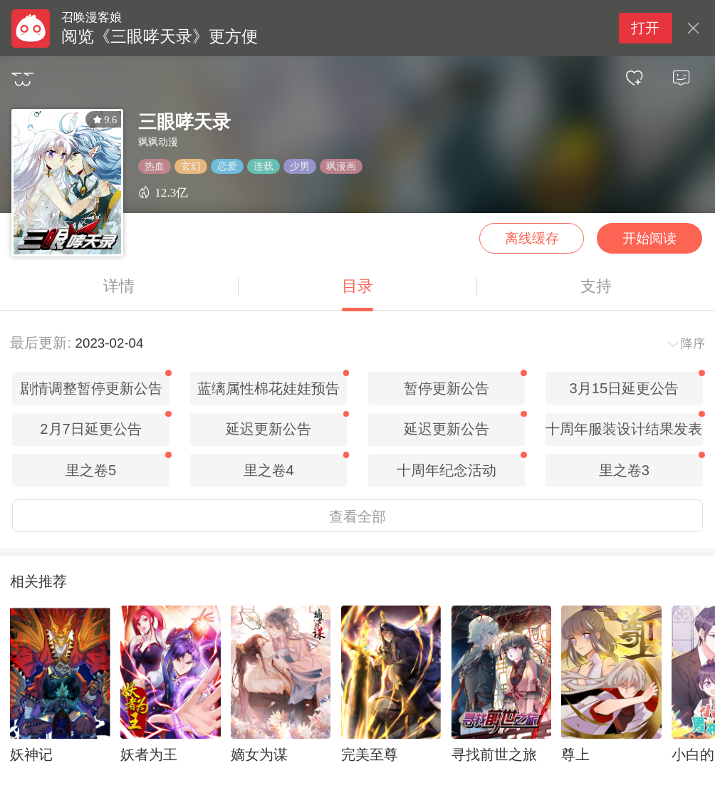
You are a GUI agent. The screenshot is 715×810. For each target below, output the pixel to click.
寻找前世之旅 (494, 754)
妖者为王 (148, 754)
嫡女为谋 (259, 754)
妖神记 (31, 754)
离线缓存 (532, 238)
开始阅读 (649, 238)
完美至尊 (369, 754)
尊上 (575, 754)
